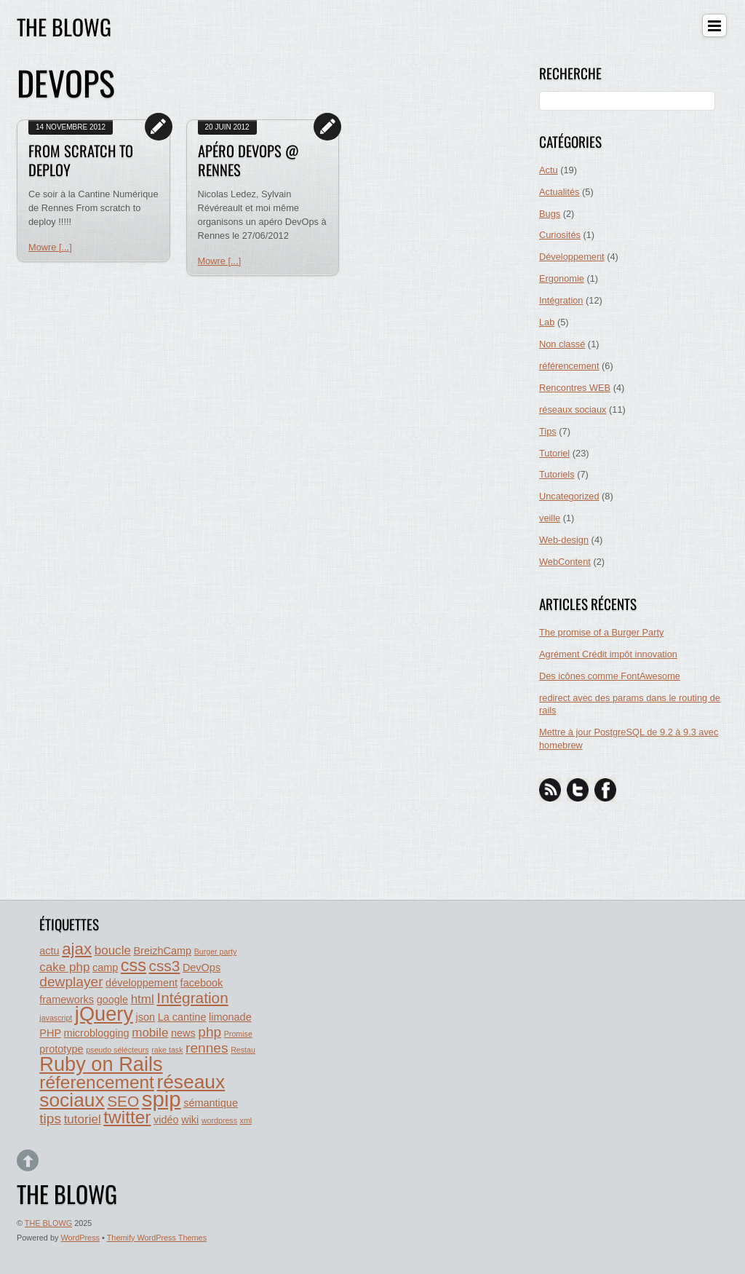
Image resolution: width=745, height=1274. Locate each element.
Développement (572, 256)
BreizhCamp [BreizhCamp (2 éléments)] (162, 951)
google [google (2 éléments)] (112, 999)
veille (549, 518)
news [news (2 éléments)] (183, 1033)
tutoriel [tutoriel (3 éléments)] (82, 1119)
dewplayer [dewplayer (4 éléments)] (71, 981)
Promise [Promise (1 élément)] (238, 1033)
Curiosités (560, 234)
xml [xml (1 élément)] (246, 1120)
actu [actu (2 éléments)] (49, 951)
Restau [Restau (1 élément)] (243, 1049)
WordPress (80, 1237)
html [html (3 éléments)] (142, 999)
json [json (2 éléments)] (146, 1017)
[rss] (550, 789)
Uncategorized (569, 496)
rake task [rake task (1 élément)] (167, 1049)
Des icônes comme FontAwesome (609, 675)
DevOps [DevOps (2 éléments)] (201, 967)
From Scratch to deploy (80, 160)
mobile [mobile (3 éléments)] (150, 1033)
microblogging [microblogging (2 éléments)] (97, 1033)
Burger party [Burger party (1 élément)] (215, 951)
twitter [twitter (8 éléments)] (127, 1117)
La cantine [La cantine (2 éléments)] (182, 1017)
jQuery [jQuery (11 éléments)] (104, 1013)
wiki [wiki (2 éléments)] (190, 1119)
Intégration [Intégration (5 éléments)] (192, 997)
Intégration (561, 300)
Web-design (564, 539)
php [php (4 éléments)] (209, 1032)
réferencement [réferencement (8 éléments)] (96, 1082)
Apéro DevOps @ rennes (248, 160)
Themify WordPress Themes (157, 1237)
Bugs (549, 213)
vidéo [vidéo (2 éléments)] (166, 1119)
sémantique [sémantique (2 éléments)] (210, 1103)
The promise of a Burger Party (601, 632)
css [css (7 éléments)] (133, 965)
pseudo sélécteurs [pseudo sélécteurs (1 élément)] (117, 1049)
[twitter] (578, 789)
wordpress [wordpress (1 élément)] (219, 1120)
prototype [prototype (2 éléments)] (61, 1049)
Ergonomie (561, 278)
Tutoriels (557, 474)
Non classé (562, 344)
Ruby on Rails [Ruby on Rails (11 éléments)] (100, 1064)
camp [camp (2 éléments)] (105, 967)
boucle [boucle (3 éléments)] (113, 950)
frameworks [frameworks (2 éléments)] (66, 999)
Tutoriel (554, 453)
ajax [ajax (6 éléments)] (77, 949)
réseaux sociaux (572, 409)
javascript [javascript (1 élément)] (55, 1017)
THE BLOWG (48, 1223)
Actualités (559, 191)
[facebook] (605, 789)
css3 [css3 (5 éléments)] (164, 965)
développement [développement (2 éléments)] (141, 983)
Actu (548, 170)
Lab (546, 322)
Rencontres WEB (574, 387)
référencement (569, 365)
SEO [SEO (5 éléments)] (123, 1101)
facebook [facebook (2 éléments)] (201, 983)
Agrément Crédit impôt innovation (608, 654)
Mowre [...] (50, 247)
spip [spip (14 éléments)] (161, 1099)
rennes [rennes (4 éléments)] (207, 1048)
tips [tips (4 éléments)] (50, 1118)
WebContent (565, 561)
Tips (548, 431)
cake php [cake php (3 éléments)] (64, 967)
